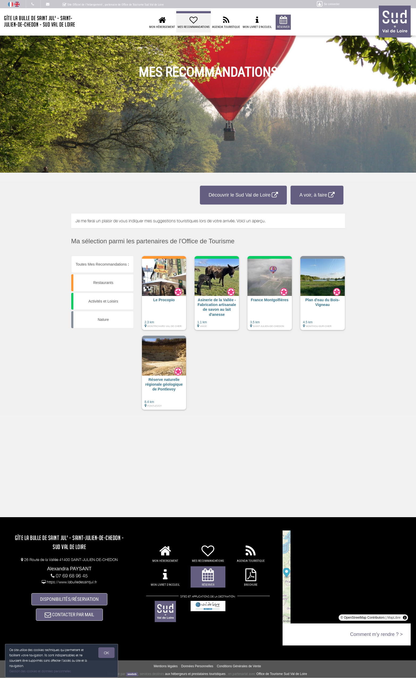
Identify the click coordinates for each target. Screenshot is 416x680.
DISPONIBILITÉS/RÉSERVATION (69, 599)
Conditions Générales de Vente (239, 668)
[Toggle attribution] (405, 617)
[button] (164, 295)
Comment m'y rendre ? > (376, 634)
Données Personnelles (197, 668)
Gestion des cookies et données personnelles (40, 671)
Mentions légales (166, 668)
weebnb (132, 676)
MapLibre (394, 617)
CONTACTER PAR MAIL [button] (69, 616)
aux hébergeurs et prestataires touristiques (195, 676)
